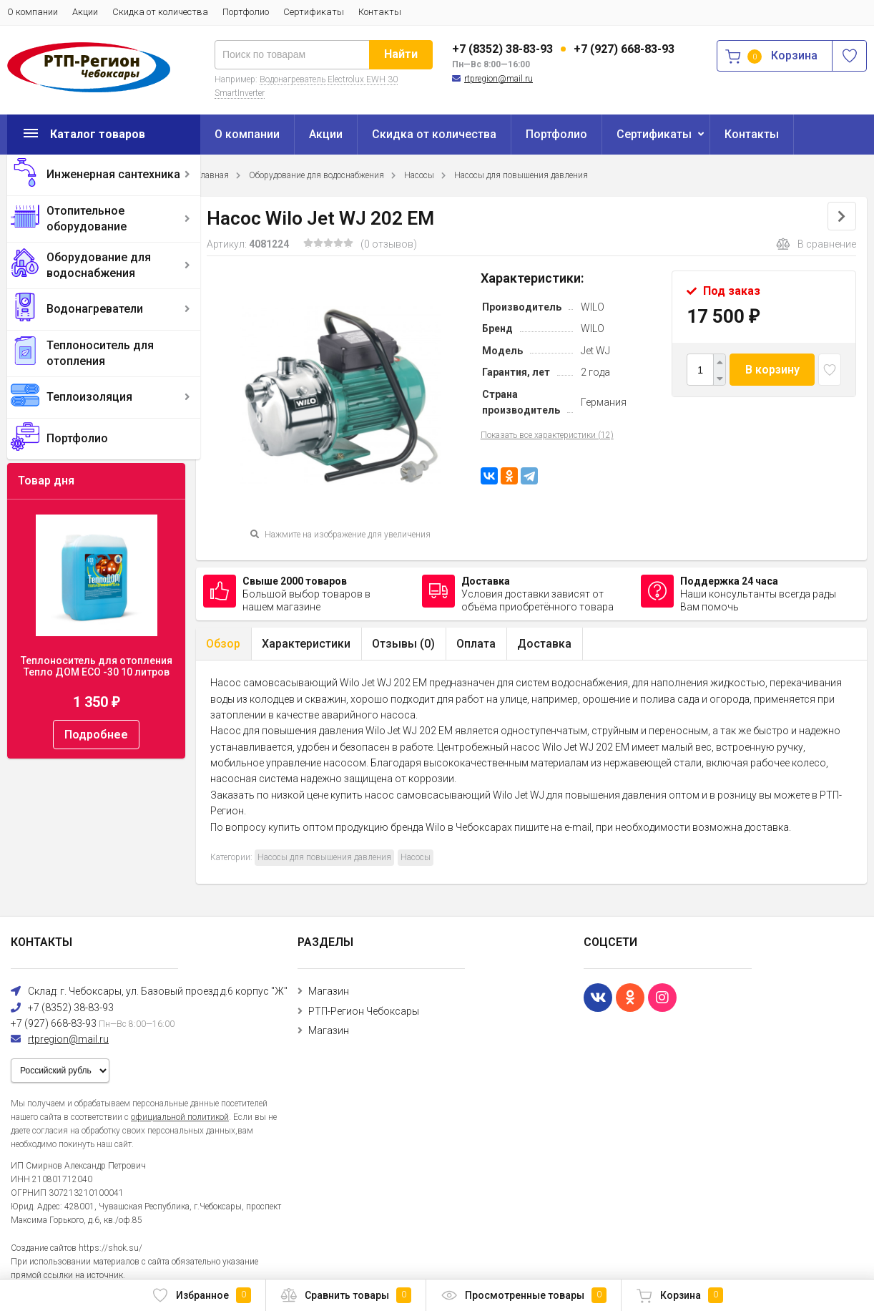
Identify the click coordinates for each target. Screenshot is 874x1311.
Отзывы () (403, 643)
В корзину (772, 369)
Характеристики (306, 643)
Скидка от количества (160, 11)
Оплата (476, 643)
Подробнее (96, 734)
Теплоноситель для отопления (100, 353)
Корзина (679, 1295)
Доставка (544, 643)
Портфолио (245, 11)
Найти (401, 54)
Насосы (419, 175)
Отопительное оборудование (86, 218)
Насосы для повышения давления (521, 175)
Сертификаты (313, 11)
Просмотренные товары (524, 1295)
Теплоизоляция (89, 397)
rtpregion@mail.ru (498, 79)
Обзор (223, 643)
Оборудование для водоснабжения (98, 265)
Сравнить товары (345, 1295)
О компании (32, 11)
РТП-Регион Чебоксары (363, 1011)
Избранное (201, 1295)
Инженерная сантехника (113, 174)
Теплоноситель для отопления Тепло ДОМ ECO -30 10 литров (96, 666)
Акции (85, 11)
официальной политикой (180, 1117)
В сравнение (816, 244)
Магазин (328, 991)
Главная (212, 175)
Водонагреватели (94, 309)
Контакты (379, 11)
